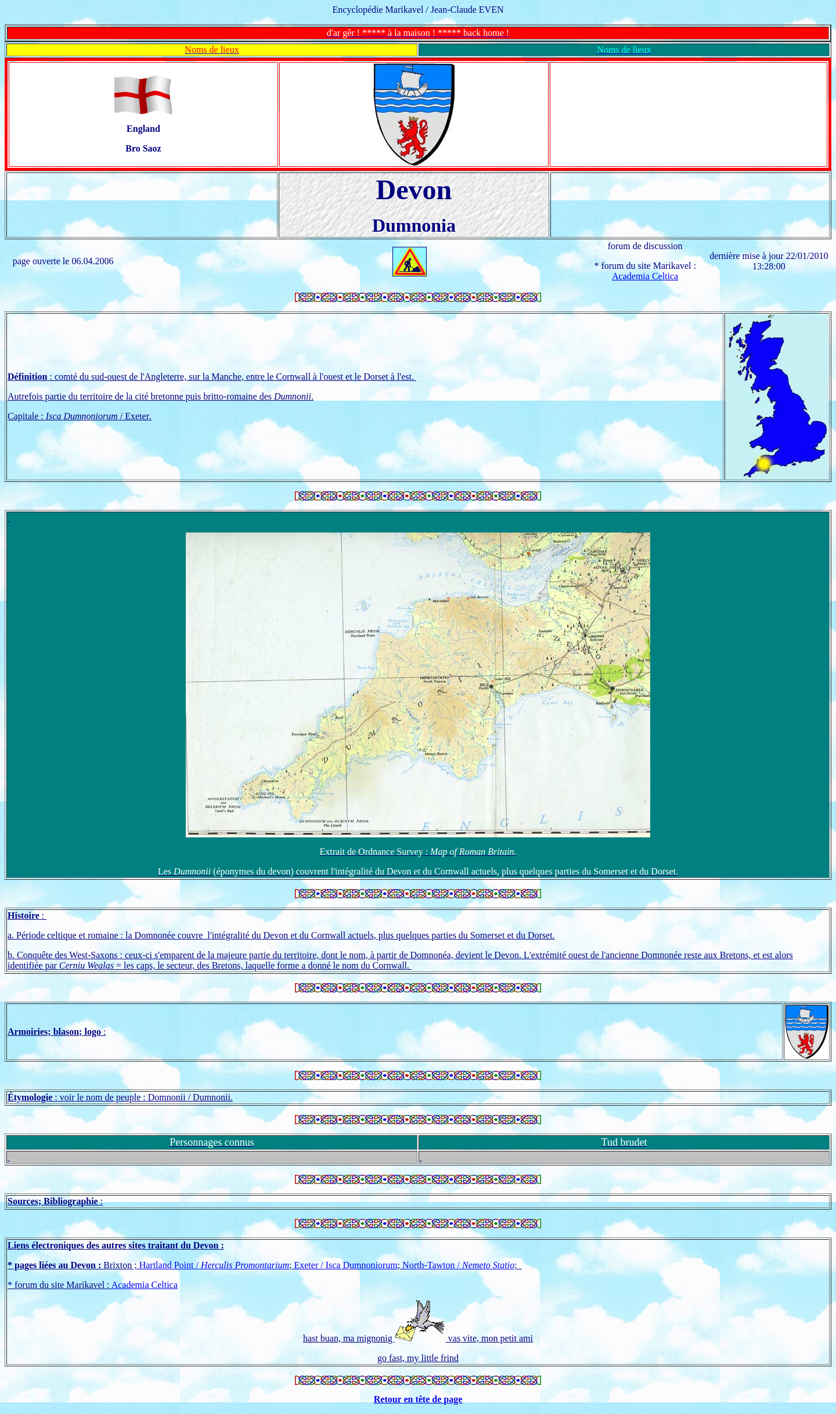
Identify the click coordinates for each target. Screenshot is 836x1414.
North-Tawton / (458, 1265)
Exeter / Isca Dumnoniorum (345, 1265)
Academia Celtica (645, 276)
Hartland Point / (214, 1265)
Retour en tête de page (418, 1399)
